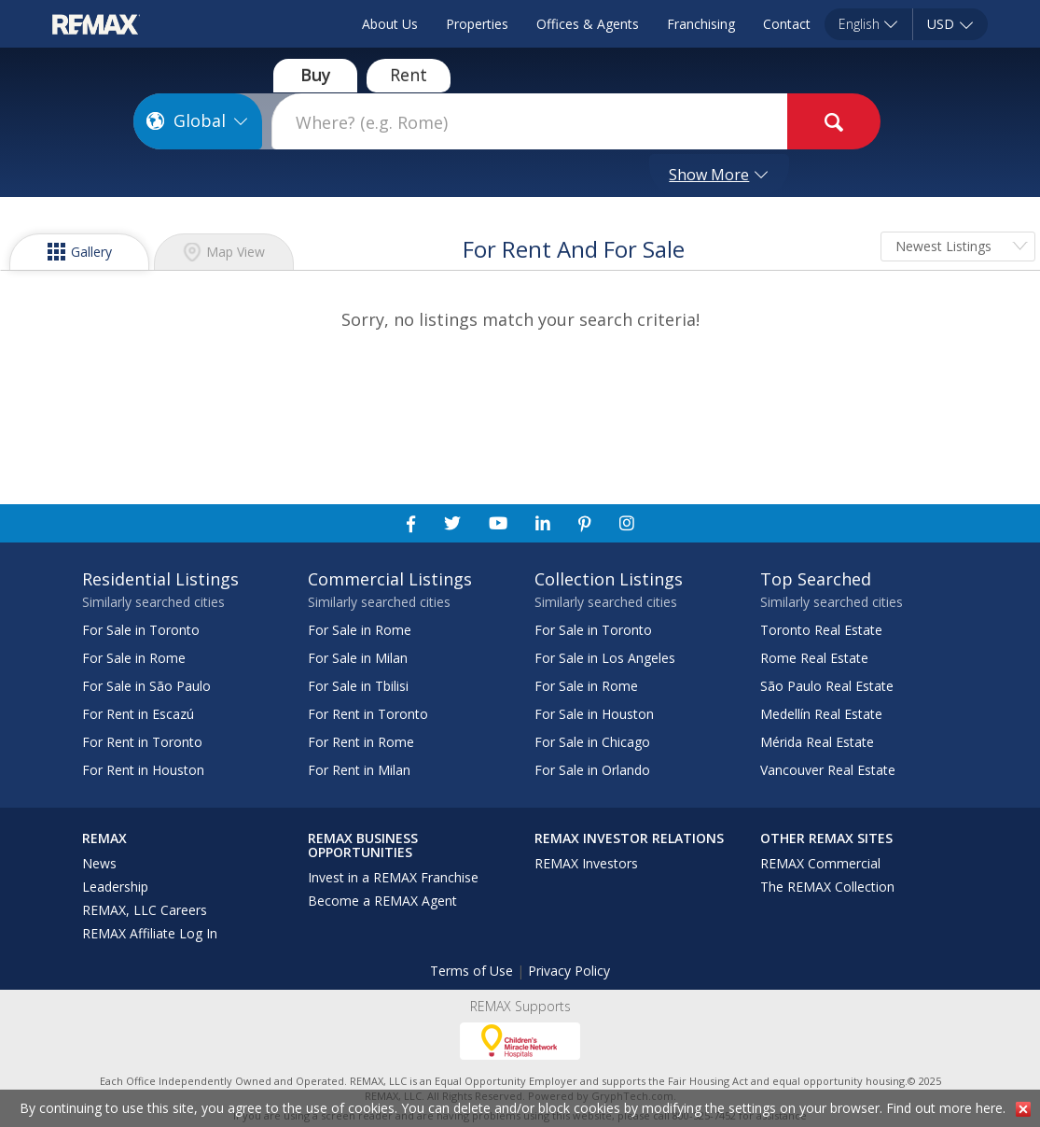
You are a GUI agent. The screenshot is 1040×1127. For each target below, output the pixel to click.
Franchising (701, 24)
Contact (787, 24)
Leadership (115, 886)
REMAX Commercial (820, 863)
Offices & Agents (587, 24)
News (99, 863)
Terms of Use (471, 970)
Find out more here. (945, 1108)
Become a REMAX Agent (382, 900)
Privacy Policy (569, 970)
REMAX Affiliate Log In (149, 933)
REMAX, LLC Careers (144, 910)
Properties (477, 24)
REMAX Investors (586, 863)
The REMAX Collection (827, 886)
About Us (390, 24)
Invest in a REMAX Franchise (393, 877)
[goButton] (834, 121)
